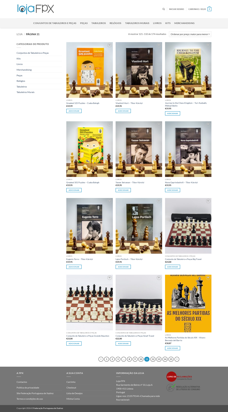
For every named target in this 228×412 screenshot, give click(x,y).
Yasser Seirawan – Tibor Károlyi (130, 182)
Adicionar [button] (74, 111)
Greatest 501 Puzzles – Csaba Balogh (82, 182)
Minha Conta (73, 398)
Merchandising (184, 23)
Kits (168, 23)
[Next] (176, 359)
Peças (84, 23)
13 (159, 359)
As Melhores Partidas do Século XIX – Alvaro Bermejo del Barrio (185, 339)
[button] (176, 9)
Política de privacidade (28, 387)
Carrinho (70, 381)
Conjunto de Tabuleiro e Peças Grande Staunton (87, 336)
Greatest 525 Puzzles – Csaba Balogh (82, 103)
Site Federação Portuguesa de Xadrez (35, 393)
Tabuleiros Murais (137, 23)
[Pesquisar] (164, 9)
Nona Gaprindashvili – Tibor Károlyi (181, 182)
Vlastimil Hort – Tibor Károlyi (129, 103)
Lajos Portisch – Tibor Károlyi (129, 259)
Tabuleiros (98, 23)
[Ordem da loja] (190, 34)
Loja (20, 34)
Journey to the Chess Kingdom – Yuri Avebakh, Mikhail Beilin (186, 104)
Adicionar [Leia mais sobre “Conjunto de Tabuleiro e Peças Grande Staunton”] (74, 343)
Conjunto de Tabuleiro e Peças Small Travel (135, 336)
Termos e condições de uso (30, 398)
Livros (157, 23)
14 (165, 359)
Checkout (71, 387)
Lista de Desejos (74, 393)
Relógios (115, 23)
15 (171, 359)
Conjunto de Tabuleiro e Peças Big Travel (183, 259)
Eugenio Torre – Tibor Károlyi (79, 259)
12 (153, 359)
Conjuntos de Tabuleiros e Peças (54, 23)
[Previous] (100, 359)
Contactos (22, 381)
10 (141, 359)
